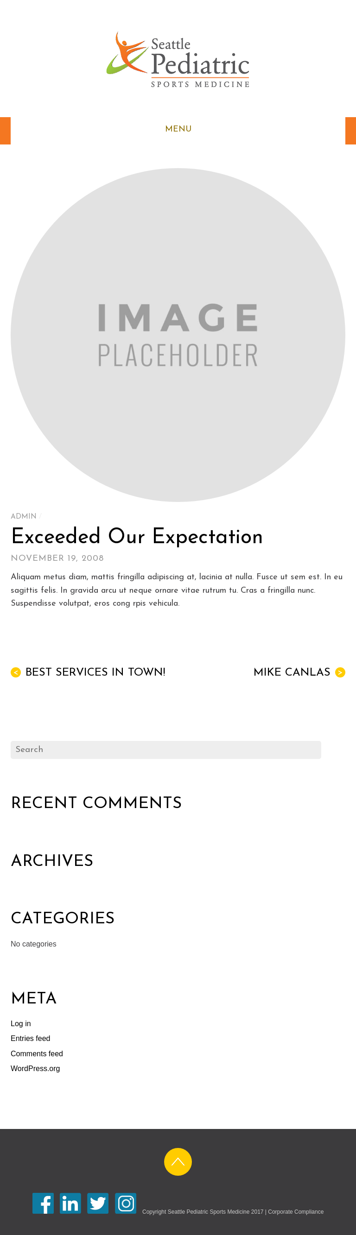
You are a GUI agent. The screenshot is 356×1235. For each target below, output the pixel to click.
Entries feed (30, 1038)
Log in (21, 1024)
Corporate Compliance (296, 1212)
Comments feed (37, 1054)
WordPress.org (35, 1068)
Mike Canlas (299, 672)
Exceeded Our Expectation (137, 537)
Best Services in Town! (88, 672)
